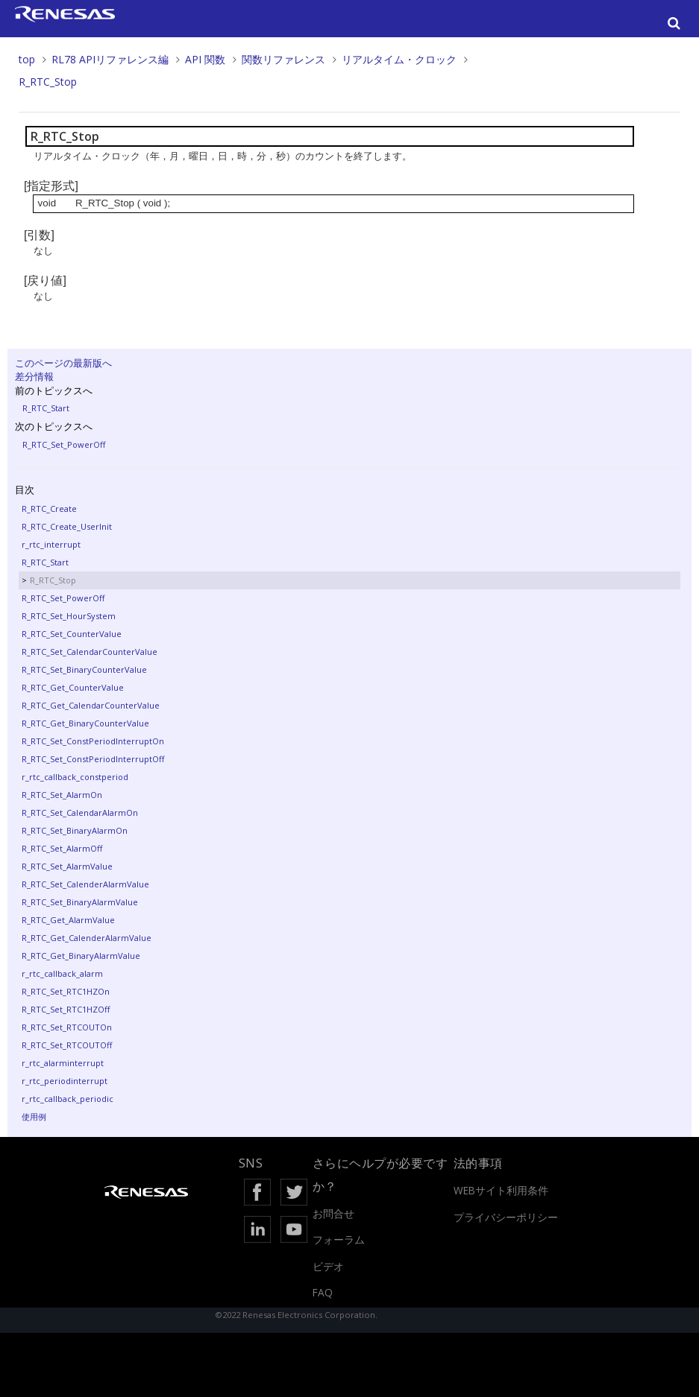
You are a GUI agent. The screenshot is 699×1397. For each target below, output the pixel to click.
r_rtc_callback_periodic (67, 1098)
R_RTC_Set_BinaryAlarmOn (75, 830)
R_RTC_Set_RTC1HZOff (66, 1009)
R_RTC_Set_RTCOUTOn (67, 1027)
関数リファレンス (283, 59)
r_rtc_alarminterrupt (63, 1062)
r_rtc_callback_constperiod (75, 776)
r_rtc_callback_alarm (62, 973)
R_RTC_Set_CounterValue (72, 633)
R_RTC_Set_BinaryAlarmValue (80, 901)
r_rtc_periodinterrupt (64, 1080)
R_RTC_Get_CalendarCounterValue (91, 705)
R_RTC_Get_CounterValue (73, 687)
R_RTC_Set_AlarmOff (62, 848)
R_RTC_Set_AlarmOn (62, 794)
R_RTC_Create (49, 508)
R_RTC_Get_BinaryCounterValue (85, 723)
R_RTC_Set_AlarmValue (67, 866)
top (27, 59)
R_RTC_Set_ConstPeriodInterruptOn (93, 741)
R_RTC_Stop (48, 82)
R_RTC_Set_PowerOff (63, 444)
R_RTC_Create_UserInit (67, 526)
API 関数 (205, 59)
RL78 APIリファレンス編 (110, 59)
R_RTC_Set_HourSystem (69, 615)
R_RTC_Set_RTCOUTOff (67, 1045)
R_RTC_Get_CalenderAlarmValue (86, 937)
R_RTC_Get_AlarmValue (68, 919)
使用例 (34, 1116)
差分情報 (34, 376)
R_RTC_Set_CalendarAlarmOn (80, 812)
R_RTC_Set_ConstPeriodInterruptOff (93, 758)
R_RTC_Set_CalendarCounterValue (89, 651)
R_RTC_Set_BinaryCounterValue (84, 669)
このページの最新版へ (63, 363)
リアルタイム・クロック (399, 59)
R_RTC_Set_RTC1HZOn (66, 991)
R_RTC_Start (45, 408)
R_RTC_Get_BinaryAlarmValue (81, 955)
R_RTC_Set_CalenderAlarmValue (85, 884)
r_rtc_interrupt (51, 544)
